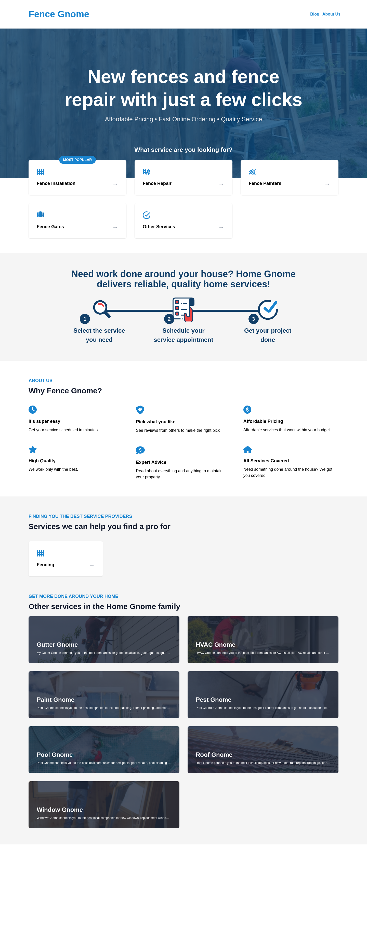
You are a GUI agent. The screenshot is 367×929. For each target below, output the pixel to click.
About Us (331, 14)
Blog (314, 14)
